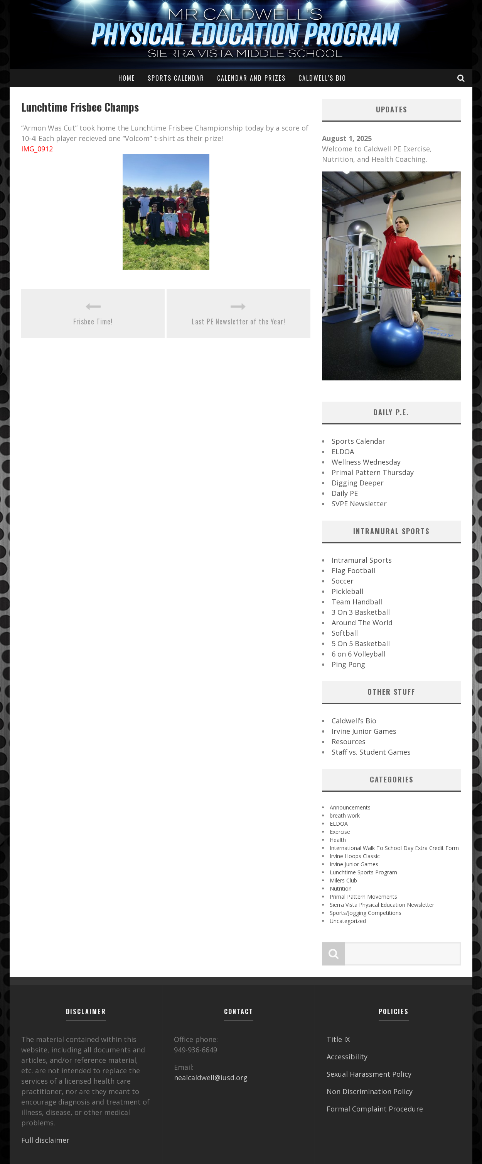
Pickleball (347, 591)
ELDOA (343, 451)
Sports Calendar (176, 78)
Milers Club (343, 880)
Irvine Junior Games (364, 731)
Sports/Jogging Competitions (365, 912)
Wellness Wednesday (366, 462)
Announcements (350, 807)
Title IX (338, 1039)
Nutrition (341, 888)
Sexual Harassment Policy (369, 1074)
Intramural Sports (362, 560)
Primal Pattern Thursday (373, 472)
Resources (349, 741)
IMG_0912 (37, 148)
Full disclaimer (45, 1140)
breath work (345, 815)
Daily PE (345, 493)
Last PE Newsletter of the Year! (238, 321)
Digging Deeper (358, 482)
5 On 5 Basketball (361, 643)
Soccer (343, 580)
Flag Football (353, 570)
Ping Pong (348, 664)
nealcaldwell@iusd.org (211, 1077)
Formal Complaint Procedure (375, 1108)
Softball (345, 633)
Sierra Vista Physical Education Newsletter (382, 904)
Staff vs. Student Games (371, 752)
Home (126, 78)
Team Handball (357, 601)
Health (338, 839)
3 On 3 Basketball (361, 612)
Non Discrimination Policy (370, 1091)
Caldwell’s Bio (322, 78)
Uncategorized (348, 921)
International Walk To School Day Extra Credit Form (394, 848)
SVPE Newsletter (359, 503)
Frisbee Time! (93, 321)
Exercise (340, 831)
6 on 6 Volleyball (359, 653)
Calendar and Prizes (251, 78)
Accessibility (347, 1056)
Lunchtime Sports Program (363, 872)
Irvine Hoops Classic (355, 856)
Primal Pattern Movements (363, 896)
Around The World (362, 622)
